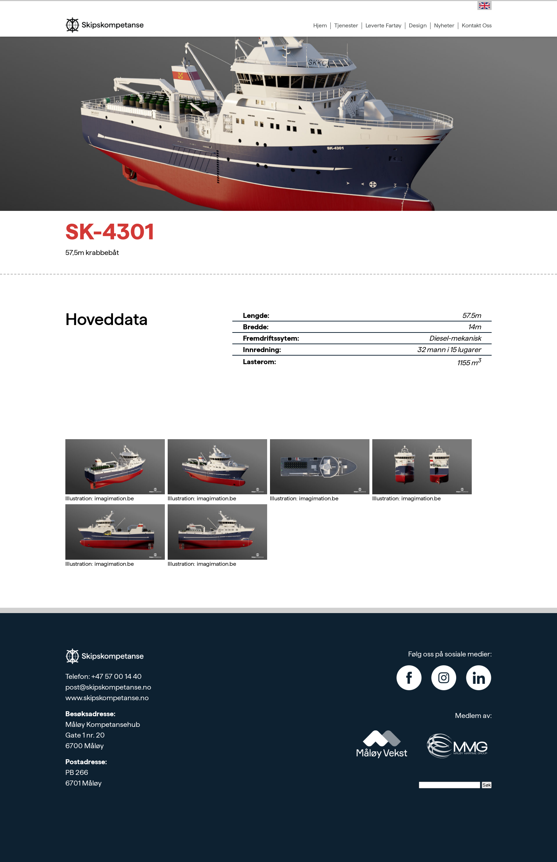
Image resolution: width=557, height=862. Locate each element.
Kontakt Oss (477, 25)
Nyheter (444, 25)
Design (418, 25)
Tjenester (346, 25)
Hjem (320, 25)
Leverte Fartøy (383, 25)
